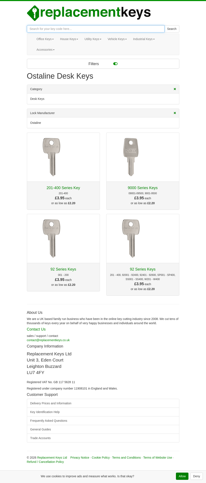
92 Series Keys (63, 269)
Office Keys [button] (45, 39)
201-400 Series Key (63, 188)
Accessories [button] (46, 49)
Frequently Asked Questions (48, 420)
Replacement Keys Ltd (52, 457)
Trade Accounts (40, 438)
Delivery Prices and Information (51, 403)
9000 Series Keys (143, 188)
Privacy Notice (79, 457)
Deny (196, 476)
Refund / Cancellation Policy (45, 461)
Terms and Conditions (126, 457)
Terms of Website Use (157, 457)
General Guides (40, 429)
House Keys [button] (69, 39)
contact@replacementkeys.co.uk (48, 340)
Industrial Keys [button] (144, 39)
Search (171, 29)
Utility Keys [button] (92, 39)
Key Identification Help (45, 412)
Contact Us (36, 329)
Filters (103, 63)
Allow (182, 476)
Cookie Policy (101, 457)
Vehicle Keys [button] (117, 39)
